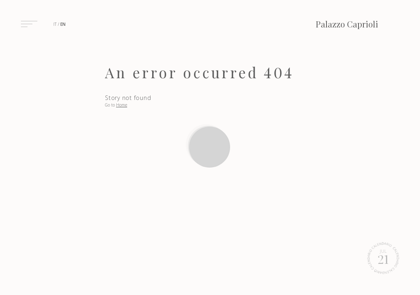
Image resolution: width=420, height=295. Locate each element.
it (55, 24)
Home (121, 105)
